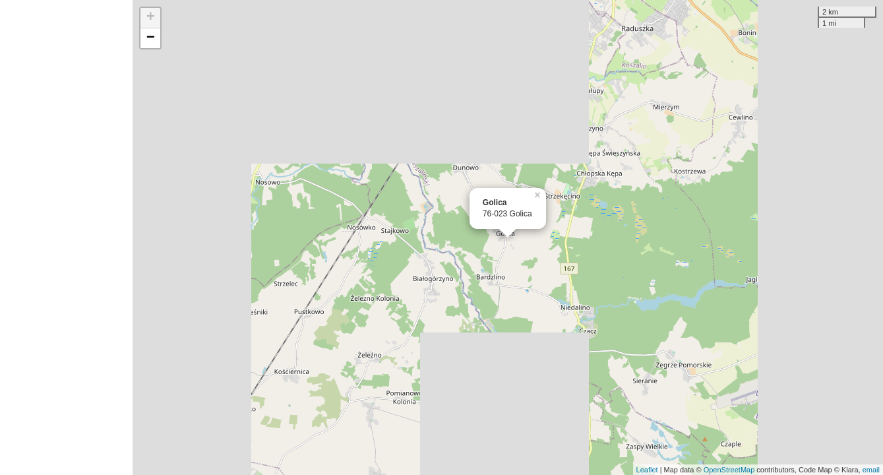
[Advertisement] (66, 237)
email (871, 470)
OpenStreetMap (729, 470)
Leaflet (647, 470)
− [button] (150, 38)
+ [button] (150, 18)
